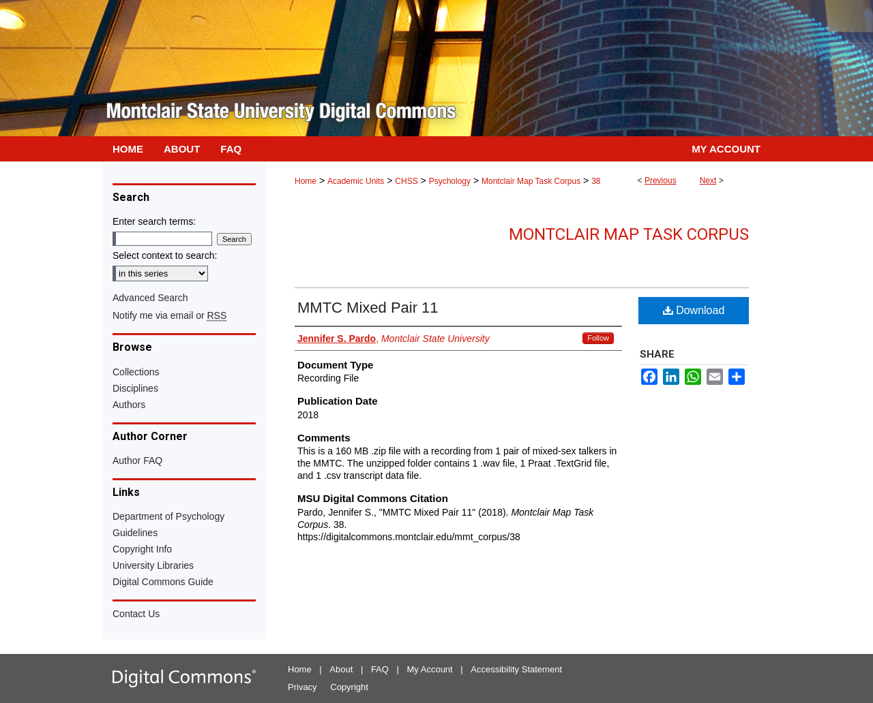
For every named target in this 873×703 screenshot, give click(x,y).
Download (694, 310)
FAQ (380, 669)
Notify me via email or (169, 315)
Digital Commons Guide (163, 581)
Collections (136, 371)
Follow (598, 338)
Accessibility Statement (516, 669)
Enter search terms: (154, 221)
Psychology (450, 181)
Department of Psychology (168, 516)
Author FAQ (137, 460)
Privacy (302, 687)
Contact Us (136, 613)
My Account (430, 669)
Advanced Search (150, 297)
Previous (661, 180)
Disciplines (135, 388)
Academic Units (355, 181)
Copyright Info (142, 549)
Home (305, 181)
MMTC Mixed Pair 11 (368, 307)
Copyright (349, 687)
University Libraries (153, 565)
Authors (129, 404)
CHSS (406, 181)
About (341, 669)
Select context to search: (165, 255)
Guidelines (135, 532)
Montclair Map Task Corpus (531, 181)
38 (595, 181)
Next (708, 180)
